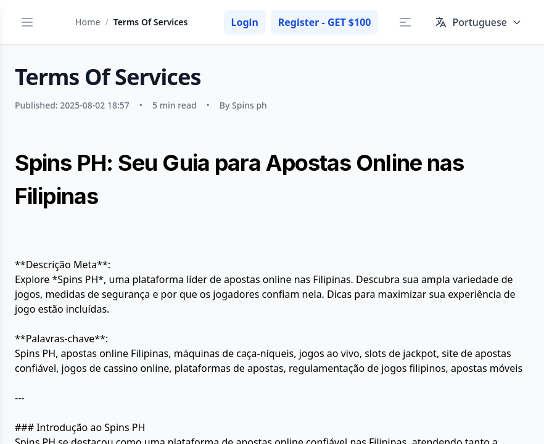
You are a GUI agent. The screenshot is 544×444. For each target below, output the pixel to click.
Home (87, 22)
